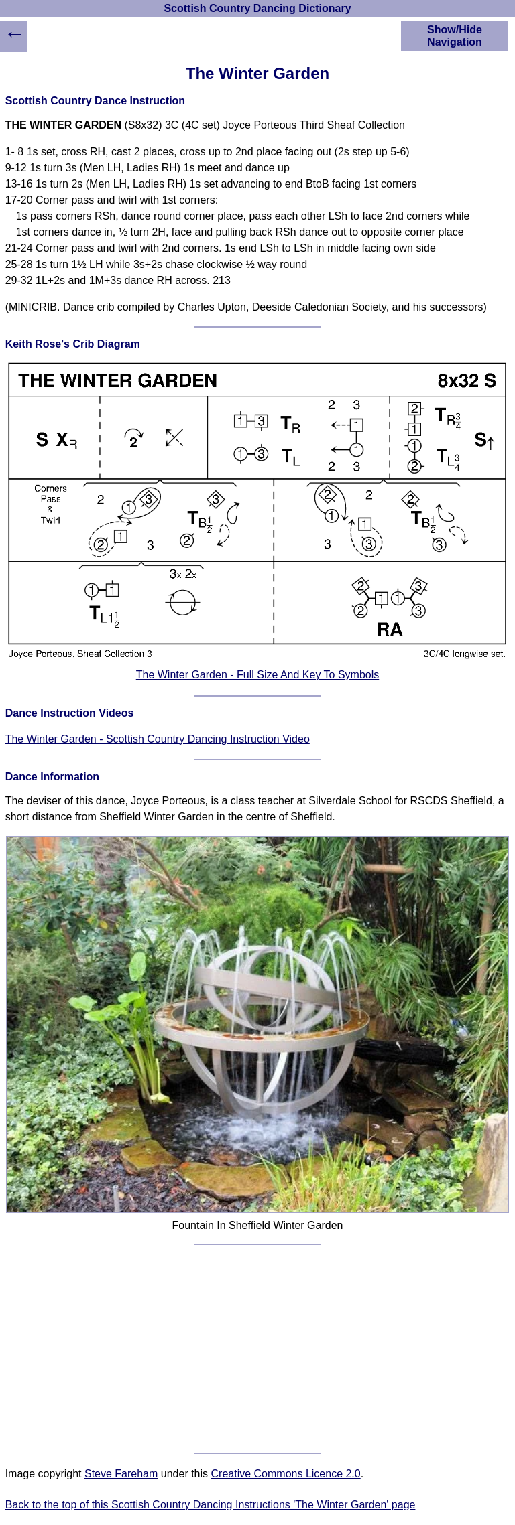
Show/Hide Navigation (454, 36)
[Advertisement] (257, 1349)
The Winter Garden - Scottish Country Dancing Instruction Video (157, 739)
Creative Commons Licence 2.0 (286, 1473)
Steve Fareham (121, 1473)
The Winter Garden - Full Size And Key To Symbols (258, 674)
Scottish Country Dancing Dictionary (257, 8)
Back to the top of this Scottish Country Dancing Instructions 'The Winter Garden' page (210, 1504)
